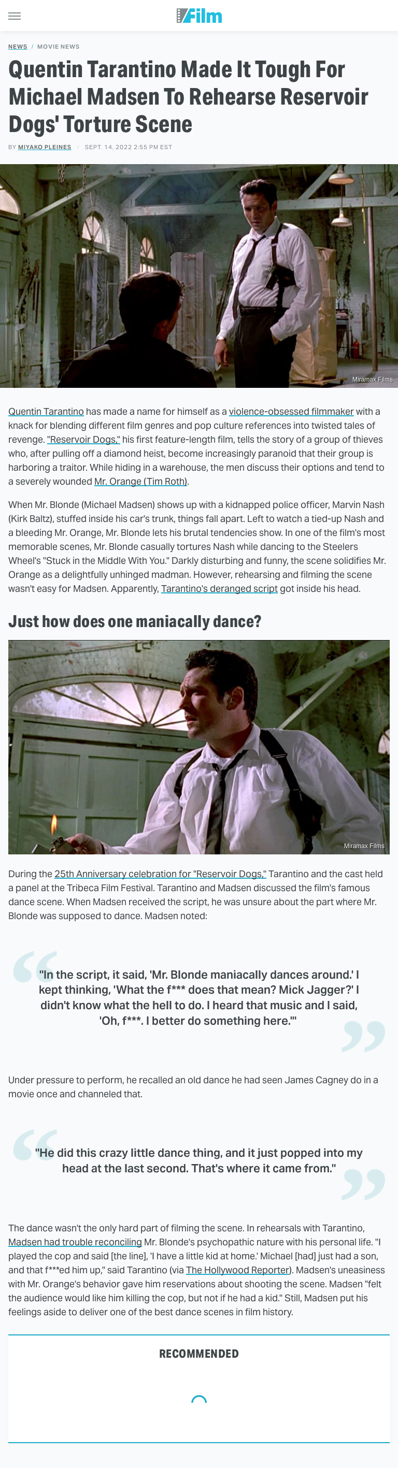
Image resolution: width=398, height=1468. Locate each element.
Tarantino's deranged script (219, 588)
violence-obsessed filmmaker (291, 411)
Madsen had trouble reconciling (75, 1242)
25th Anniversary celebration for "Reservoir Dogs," (160, 874)
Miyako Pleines (45, 147)
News (17, 46)
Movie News (58, 46)
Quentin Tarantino (46, 411)
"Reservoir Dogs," (83, 439)
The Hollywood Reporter (237, 1270)
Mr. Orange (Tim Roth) (140, 481)
